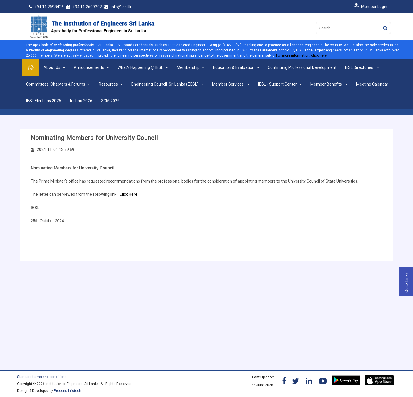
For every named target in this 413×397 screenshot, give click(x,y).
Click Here (129, 194)
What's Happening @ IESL (140, 67)
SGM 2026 (110, 100)
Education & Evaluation (233, 67)
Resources (108, 84)
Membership (188, 67)
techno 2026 (81, 100)
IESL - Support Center (277, 84)
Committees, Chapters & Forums (55, 84)
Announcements (89, 67)
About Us (52, 67)
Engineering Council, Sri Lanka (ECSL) (164, 84)
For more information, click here (301, 55)
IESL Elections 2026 (43, 100)
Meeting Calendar (372, 84)
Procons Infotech (67, 391)
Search (385, 28)
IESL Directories (359, 67)
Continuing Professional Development (302, 67)
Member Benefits (326, 84)
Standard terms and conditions (42, 377)
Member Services (228, 84)
